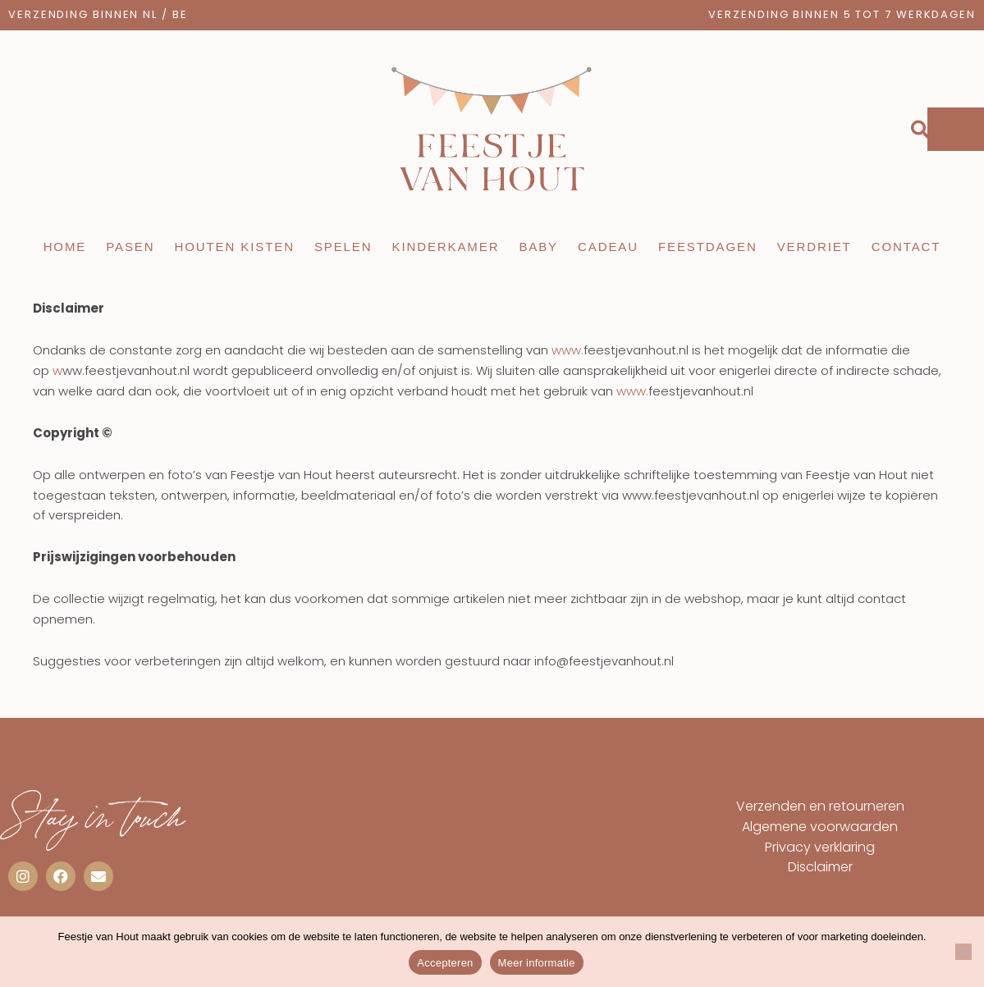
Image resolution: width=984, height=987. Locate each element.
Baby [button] (538, 247)
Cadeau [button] (608, 247)
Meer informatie (536, 963)
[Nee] (963, 952)
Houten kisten (234, 247)
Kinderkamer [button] (445, 247)
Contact (906, 247)
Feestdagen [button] (707, 247)
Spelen (343, 247)
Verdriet (814, 247)
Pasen (130, 247)
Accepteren (445, 963)
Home (65, 247)
